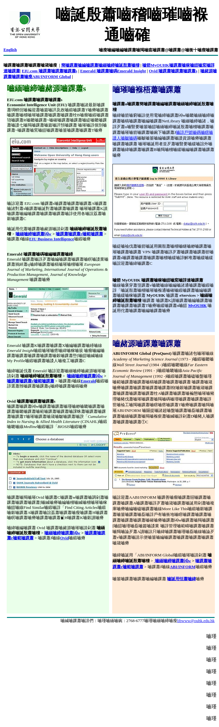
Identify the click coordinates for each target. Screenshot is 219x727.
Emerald (88, 381)
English (10, 49)
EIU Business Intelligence (51, 239)
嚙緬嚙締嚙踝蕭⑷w (33, 233)
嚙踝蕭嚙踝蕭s (64, 70)
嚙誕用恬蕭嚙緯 (181, 578)
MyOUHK (197, 305)
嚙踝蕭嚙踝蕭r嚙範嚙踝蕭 (79, 233)
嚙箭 (146, 65)
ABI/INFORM (183, 566)
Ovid (64, 538)
